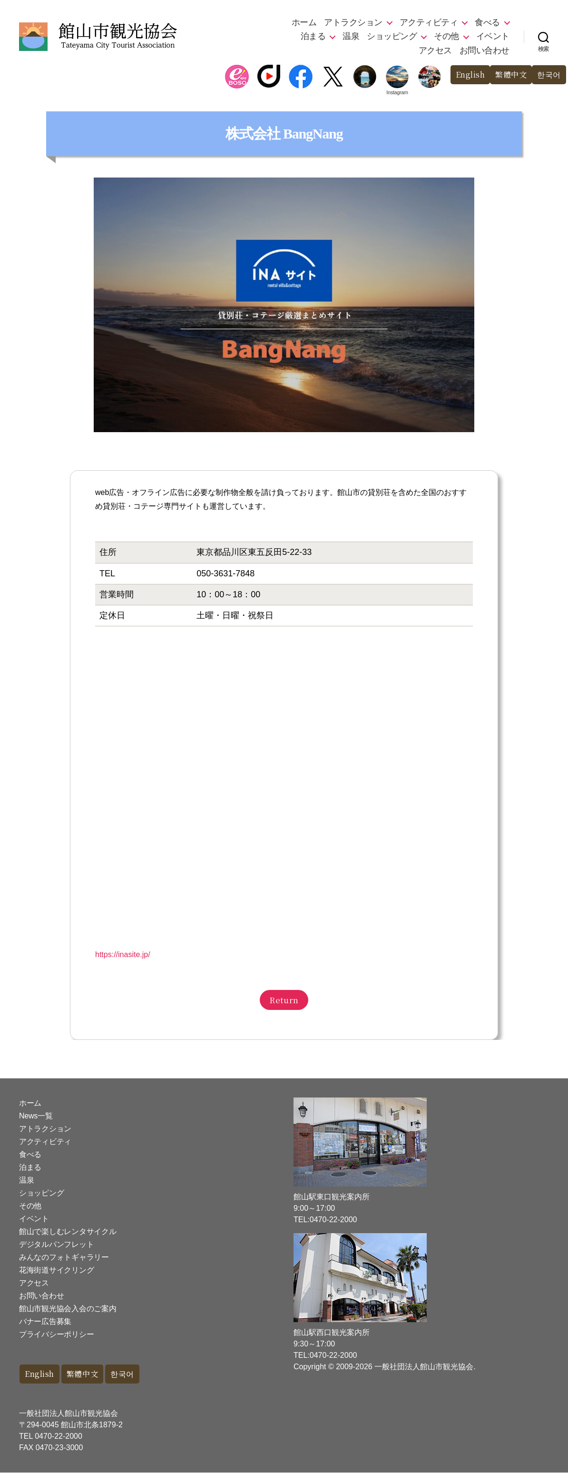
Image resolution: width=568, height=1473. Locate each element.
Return (283, 1000)
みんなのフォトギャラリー (64, 1257)
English (465, 75)
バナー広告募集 (45, 1321)
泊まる (313, 36)
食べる (487, 22)
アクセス (435, 50)
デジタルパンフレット (56, 1244)
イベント (492, 36)
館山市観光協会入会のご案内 (68, 1309)
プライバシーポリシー (56, 1334)
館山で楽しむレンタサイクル (68, 1231)
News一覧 (35, 1116)
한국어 (548, 75)
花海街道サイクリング (56, 1270)
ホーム (304, 22)
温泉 (351, 36)
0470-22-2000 (58, 1437)
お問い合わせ (484, 50)
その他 (446, 36)
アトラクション (353, 22)
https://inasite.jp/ (122, 954)
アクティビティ (429, 22)
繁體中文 (508, 75)
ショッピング (392, 36)
